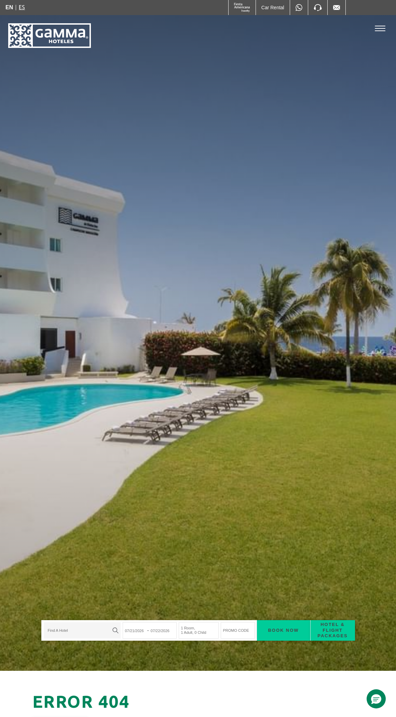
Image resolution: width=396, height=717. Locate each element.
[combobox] (82, 630)
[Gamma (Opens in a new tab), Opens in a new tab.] (242, 7)
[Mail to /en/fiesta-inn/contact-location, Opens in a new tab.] (336, 7)
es (22, 7)
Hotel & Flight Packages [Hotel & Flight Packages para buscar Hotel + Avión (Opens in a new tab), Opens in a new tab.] (332, 630)
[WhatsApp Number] (299, 7)
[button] (376, 698)
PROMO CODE (236, 630)
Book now (283, 630)
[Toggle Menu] (380, 28)
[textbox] (80, 630)
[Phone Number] (317, 7)
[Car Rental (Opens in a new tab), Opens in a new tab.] (273, 7)
